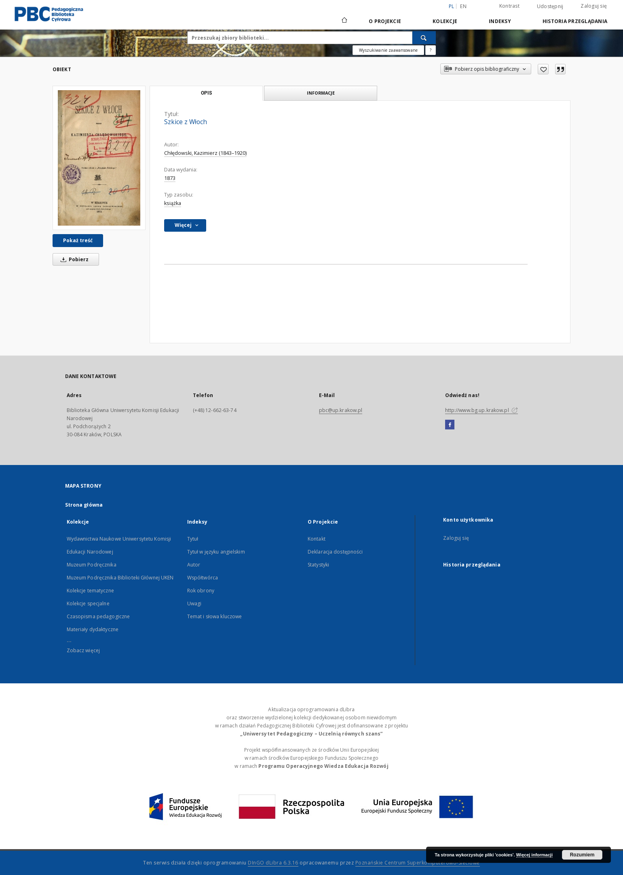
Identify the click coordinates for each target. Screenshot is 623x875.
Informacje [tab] (321, 93)
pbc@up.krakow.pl (341, 410)
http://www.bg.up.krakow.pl (481, 410)
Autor (194, 564)
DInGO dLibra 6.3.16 (273, 862)
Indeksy (500, 21)
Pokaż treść (78, 240)
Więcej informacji (534, 854)
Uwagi (194, 603)
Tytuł (193, 538)
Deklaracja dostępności (335, 551)
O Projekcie (385, 21)
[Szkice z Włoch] (99, 158)
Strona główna (84, 504)
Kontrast (509, 5)
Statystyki (318, 564)
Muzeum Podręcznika (91, 564)
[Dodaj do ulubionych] (543, 69)
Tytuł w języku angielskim (216, 551)
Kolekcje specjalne (88, 603)
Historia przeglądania (575, 21)
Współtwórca (202, 577)
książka (172, 203)
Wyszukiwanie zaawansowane (388, 50)
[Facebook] (449, 425)
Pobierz (73, 259)
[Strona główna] (344, 21)
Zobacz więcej (83, 650)
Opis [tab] (206, 93)
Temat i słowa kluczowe (214, 616)
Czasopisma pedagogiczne (98, 616)
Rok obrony (200, 590)
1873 (169, 178)
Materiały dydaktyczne (93, 629)
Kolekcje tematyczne (90, 590)
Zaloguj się (594, 5)
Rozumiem (582, 855)
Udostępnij (550, 6)
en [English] (463, 6)
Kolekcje (445, 21)
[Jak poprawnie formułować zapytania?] (430, 50)
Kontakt (316, 538)
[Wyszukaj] (424, 37)
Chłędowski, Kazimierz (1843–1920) (205, 153)
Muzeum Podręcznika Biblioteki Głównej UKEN (120, 577)
